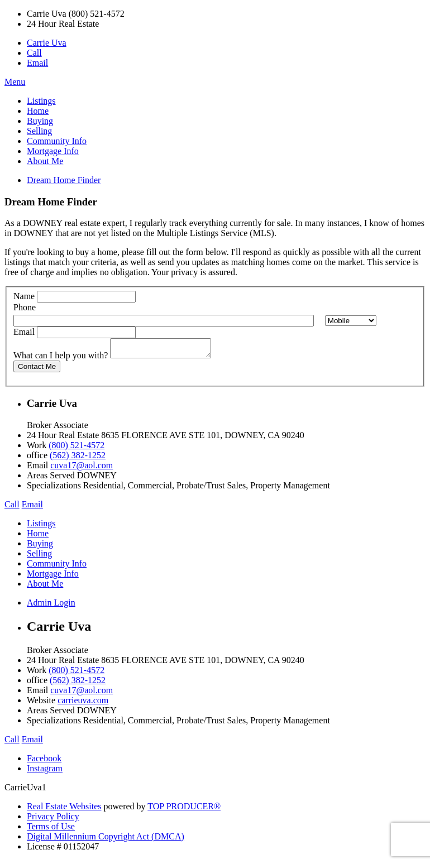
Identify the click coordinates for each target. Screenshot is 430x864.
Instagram (45, 771)
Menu (14, 82)
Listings (41, 100)
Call (34, 52)
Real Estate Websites (64, 809)
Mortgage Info (53, 151)
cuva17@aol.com (81, 468)
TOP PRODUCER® (184, 809)
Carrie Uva (46, 42)
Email (37, 63)
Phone (24, 307)
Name (24, 296)
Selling (39, 131)
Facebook (44, 761)
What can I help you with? (60, 358)
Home (38, 111)
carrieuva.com (83, 703)
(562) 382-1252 (78, 458)
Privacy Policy (53, 819)
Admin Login (51, 606)
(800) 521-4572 (76, 448)
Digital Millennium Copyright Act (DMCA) (105, 839)
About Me (45, 161)
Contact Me (37, 370)
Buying (40, 121)
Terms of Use (51, 829)
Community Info (57, 141)
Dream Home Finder (64, 180)
